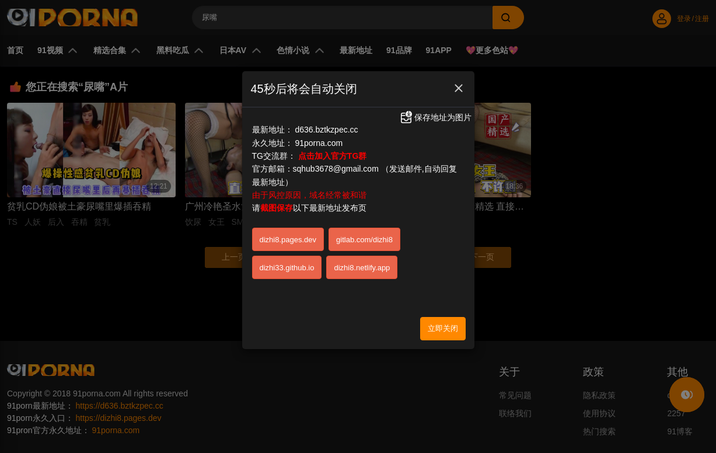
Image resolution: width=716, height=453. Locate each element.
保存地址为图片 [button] (435, 117)
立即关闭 (443, 328)
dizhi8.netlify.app (362, 267)
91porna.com (319, 143)
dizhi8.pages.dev (288, 239)
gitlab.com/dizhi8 (364, 239)
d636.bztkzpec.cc (326, 129)
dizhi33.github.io (287, 267)
